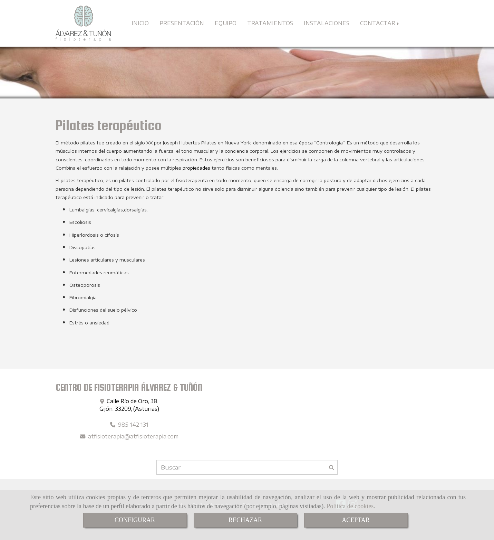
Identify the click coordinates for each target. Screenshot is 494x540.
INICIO (140, 23)
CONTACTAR (380, 23)
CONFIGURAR (135, 520)
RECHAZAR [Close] (245, 520)
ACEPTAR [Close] (356, 520)
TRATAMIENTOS (270, 23)
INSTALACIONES (326, 23)
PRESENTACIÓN (181, 23)
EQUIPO (225, 23)
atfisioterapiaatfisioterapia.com (133, 436)
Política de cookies (350, 506)
